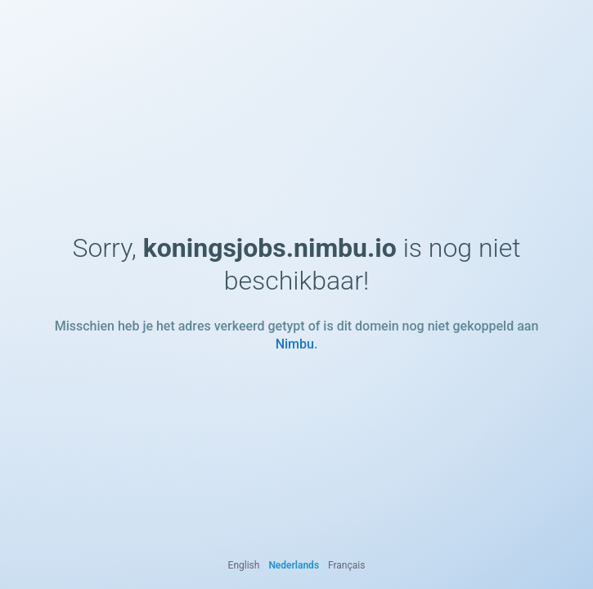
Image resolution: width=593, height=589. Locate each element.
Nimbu (295, 344)
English (244, 565)
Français (346, 565)
